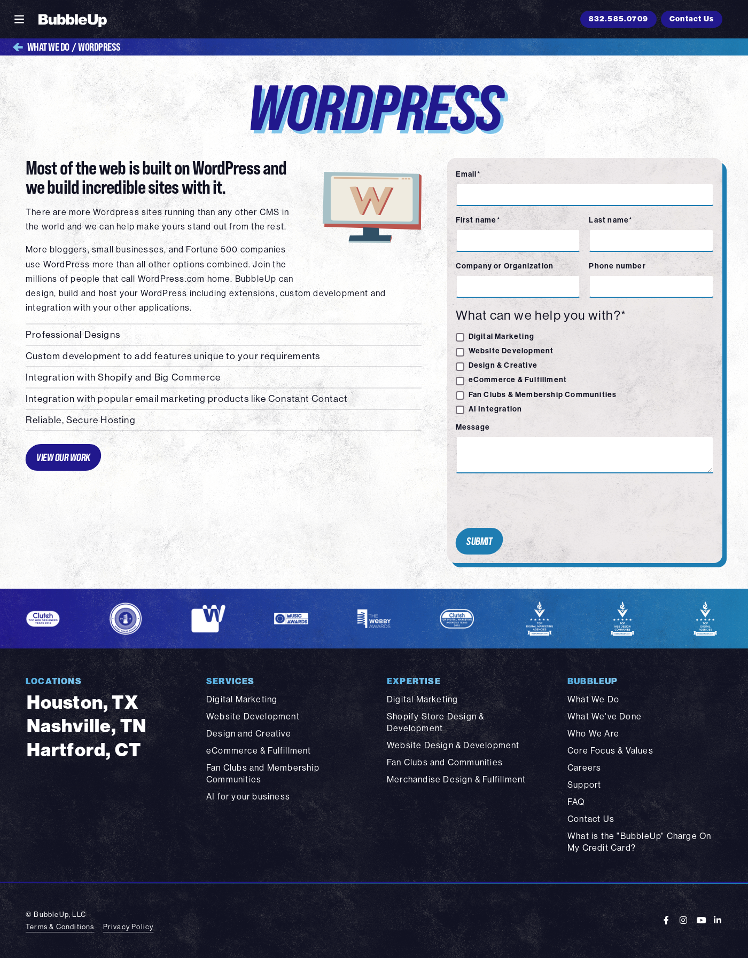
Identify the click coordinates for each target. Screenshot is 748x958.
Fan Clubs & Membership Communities (543, 394)
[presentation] (532, 500)
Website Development (511, 350)
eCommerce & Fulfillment (518, 379)
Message (473, 427)
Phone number (617, 266)
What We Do (41, 47)
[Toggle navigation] (19, 19)
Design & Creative (503, 365)
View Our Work (63, 457)
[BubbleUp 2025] (72, 19)
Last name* (611, 220)
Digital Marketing (501, 336)
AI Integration (496, 409)
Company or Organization (505, 266)
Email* (468, 174)
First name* (478, 220)
